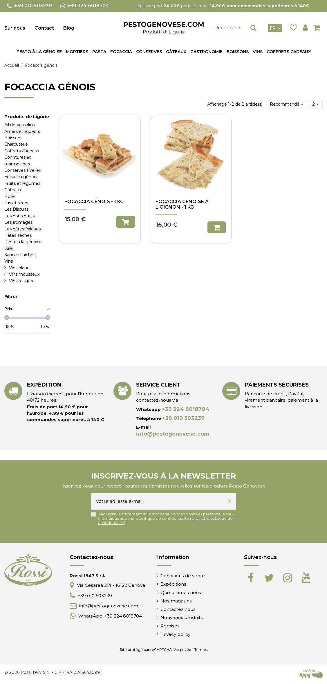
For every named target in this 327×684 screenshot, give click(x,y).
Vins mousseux (24, 274)
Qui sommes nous (180, 592)
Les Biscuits (16, 209)
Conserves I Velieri (22, 170)
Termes (200, 649)
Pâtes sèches (18, 235)
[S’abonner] (229, 501)
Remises (170, 626)
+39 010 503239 (183, 418)
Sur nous (14, 28)
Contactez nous (178, 609)
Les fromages (18, 222)
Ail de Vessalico (19, 124)
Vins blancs (20, 267)
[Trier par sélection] (286, 104)
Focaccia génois (20, 176)
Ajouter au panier (125, 222)
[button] (99, 51)
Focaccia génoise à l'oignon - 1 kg (182, 204)
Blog (68, 28)
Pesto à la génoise (23, 241)
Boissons (13, 137)
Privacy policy (175, 634)
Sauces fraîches (19, 254)
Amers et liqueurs (22, 131)
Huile (9, 196)
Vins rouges (21, 281)
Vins (8, 261)
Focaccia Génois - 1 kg (94, 201)
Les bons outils (19, 216)
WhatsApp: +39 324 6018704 (110, 616)
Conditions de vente (182, 575)
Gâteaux (12, 189)
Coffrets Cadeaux (21, 151)
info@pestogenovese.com (172, 434)
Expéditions (173, 584)
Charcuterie (16, 144)
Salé (8, 248)
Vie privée (182, 649)
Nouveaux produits (181, 617)
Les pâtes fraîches (22, 229)
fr (276, 28)
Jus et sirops (16, 202)
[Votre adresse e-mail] (157, 501)
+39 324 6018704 (185, 409)
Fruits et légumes (22, 183)
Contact (44, 28)
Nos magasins (176, 601)
